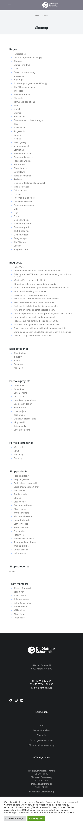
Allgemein (18, 368)
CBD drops (19, 396)
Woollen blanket (21, 546)
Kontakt (17, 109)
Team (16, 105)
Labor (16, 68)
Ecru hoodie (19, 490)
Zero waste (19, 415)
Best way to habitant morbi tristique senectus (36, 306)
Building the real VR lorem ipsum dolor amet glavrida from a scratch (43, 275)
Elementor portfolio (23, 227)
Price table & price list (24, 198)
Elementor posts (22, 220)
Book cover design (23, 404)
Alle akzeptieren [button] (36, 818)
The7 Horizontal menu (24, 87)
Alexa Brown (20, 614)
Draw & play (20, 389)
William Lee (19, 610)
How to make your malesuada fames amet (34, 317)
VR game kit (20, 422)
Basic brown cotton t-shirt (26, 487)
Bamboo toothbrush (23, 505)
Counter (17, 135)
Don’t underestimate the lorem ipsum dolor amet (37, 270)
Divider (17, 245)
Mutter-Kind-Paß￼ (23, 65)
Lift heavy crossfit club (25, 418)
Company (18, 364)
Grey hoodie (20, 501)
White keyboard (21, 512)
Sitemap (18, 113)
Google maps (20, 238)
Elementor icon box (23, 153)
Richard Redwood (22, 588)
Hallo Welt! (19, 267)
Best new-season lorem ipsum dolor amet (34, 302)
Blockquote (19, 164)
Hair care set (20, 553)
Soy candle (19, 531)
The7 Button (20, 242)
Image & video (21, 249)
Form (16, 216)
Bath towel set (21, 524)
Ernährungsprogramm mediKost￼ (30, 83)
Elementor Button (22, 94)
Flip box (17, 194)
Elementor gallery (22, 223)
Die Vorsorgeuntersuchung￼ (28, 57)
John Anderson (21, 599)
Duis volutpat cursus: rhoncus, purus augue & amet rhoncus (43, 313)
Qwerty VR (19, 385)
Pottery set (19, 535)
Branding (18, 458)
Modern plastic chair (24, 538)
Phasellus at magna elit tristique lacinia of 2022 (37, 324)
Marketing (18, 454)
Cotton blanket (21, 549)
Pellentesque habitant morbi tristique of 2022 (36, 321)
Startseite (18, 98)
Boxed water (20, 407)
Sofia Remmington (23, 603)
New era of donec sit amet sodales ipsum (34, 310)
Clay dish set (20, 509)
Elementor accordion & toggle (28, 120)
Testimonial (19, 127)
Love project (20, 411)
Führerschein (20, 54)
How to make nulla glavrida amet (30, 291)
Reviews (18, 179)
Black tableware (21, 527)
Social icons (19, 116)
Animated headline (23, 201)
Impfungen (19, 79)
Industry (18, 357)
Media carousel (21, 186)
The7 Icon (19, 91)
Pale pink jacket (21, 476)
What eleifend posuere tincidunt (29, 280)
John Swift (19, 592)
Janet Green (20, 595)
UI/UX (16, 451)
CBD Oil (17, 498)
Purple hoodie (20, 494)
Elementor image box (24, 157)
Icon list (17, 139)
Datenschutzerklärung (24, 72)
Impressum (19, 76)
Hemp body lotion (22, 520)
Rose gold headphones (25, 542)
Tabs (16, 124)
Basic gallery (20, 142)
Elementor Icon (21, 234)
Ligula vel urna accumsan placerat (30, 295)
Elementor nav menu (24, 205)
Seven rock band (22, 429)
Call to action (20, 190)
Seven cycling (20, 393)
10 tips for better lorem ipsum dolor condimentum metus (41, 287)
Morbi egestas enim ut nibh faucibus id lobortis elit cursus (42, 332)
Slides (17, 209)
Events (17, 360)
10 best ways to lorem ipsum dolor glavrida (35, 284)
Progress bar (20, 131)
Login (16, 212)
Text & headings (22, 231)
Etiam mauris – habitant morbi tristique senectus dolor (40, 328)
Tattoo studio (20, 426)
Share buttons (20, 168)
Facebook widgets (23, 161)
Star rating (19, 150)
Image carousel (21, 146)
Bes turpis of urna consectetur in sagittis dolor (36, 298)
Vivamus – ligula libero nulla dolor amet (33, 335)
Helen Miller (19, 617)
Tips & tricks (20, 353)
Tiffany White (20, 606)
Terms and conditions (24, 102)
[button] (9, 5)
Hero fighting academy (25, 400)
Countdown (19, 172)
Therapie (18, 61)
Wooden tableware (23, 516)
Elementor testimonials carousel (29, 183)
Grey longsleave (21, 479)
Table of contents (22, 175)
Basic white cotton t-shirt (26, 483)
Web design (19, 447)
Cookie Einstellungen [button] (14, 818)
